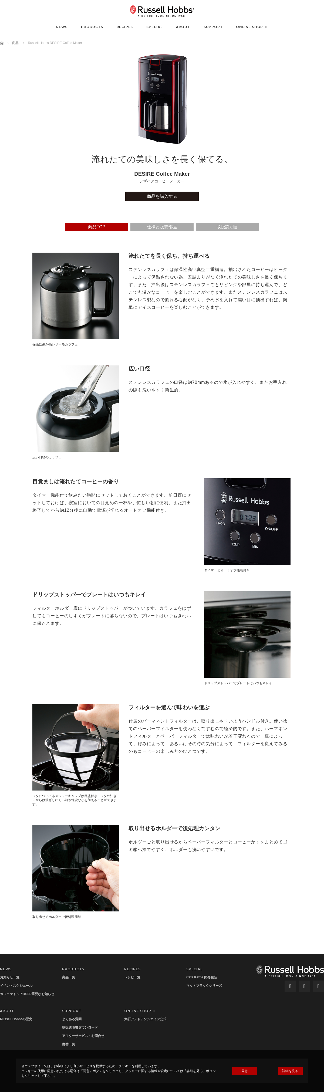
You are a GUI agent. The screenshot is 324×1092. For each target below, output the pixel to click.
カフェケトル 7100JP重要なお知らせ (27, 994)
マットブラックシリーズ (204, 986)
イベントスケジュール (16, 986)
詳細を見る (290, 1071)
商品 (15, 43)
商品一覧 (68, 977)
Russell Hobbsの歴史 (16, 1019)
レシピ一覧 (132, 977)
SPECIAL (154, 27)
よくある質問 (72, 1019)
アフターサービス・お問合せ (83, 1036)
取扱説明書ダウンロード (80, 1027)
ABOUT (183, 27)
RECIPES (125, 27)
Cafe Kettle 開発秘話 (201, 977)
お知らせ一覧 (9, 977)
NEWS (62, 27)
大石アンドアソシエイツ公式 (145, 1019)
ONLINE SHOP (252, 27)
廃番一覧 (68, 1044)
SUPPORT (213, 27)
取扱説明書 (227, 227)
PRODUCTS (92, 27)
